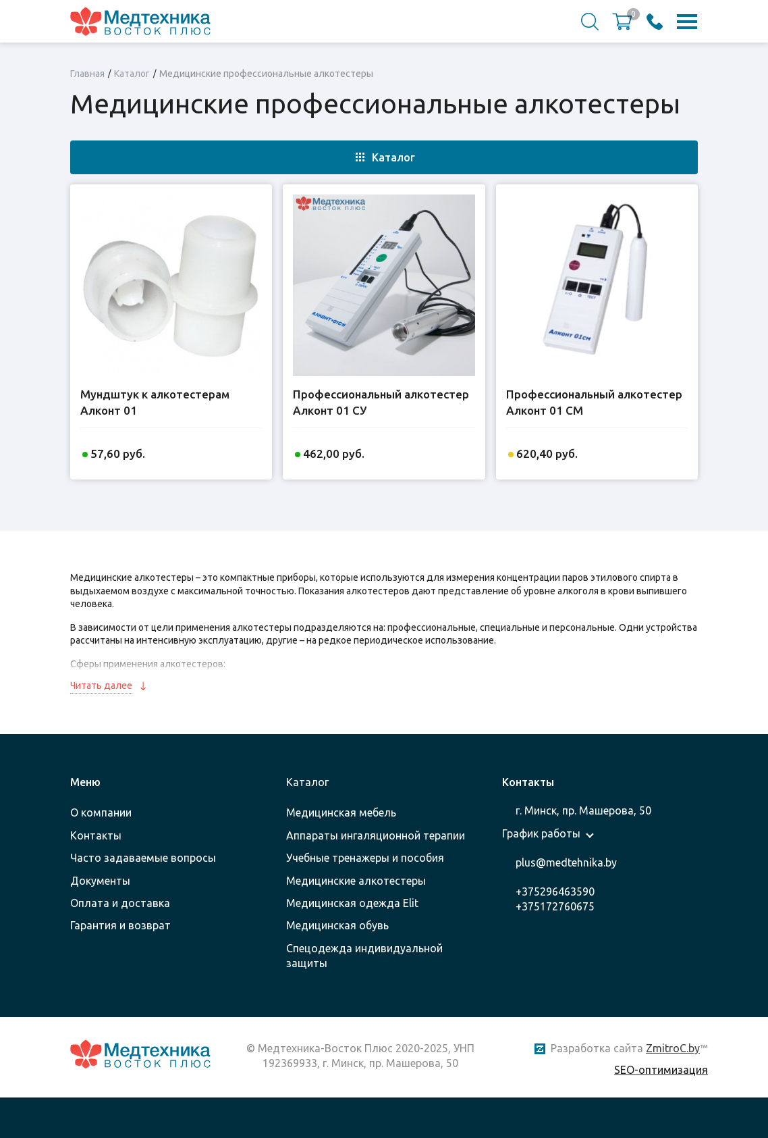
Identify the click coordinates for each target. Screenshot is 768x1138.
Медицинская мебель (341, 812)
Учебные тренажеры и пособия (365, 858)
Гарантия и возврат (120, 925)
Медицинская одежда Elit (352, 903)
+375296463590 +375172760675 (555, 898)
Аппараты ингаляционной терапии (375, 835)
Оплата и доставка (120, 903)
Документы (100, 881)
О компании (101, 812)
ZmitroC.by (673, 1048)
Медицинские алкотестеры (356, 881)
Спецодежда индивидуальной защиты (364, 955)
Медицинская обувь (337, 925)
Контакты (95, 835)
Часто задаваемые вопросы (143, 858)
